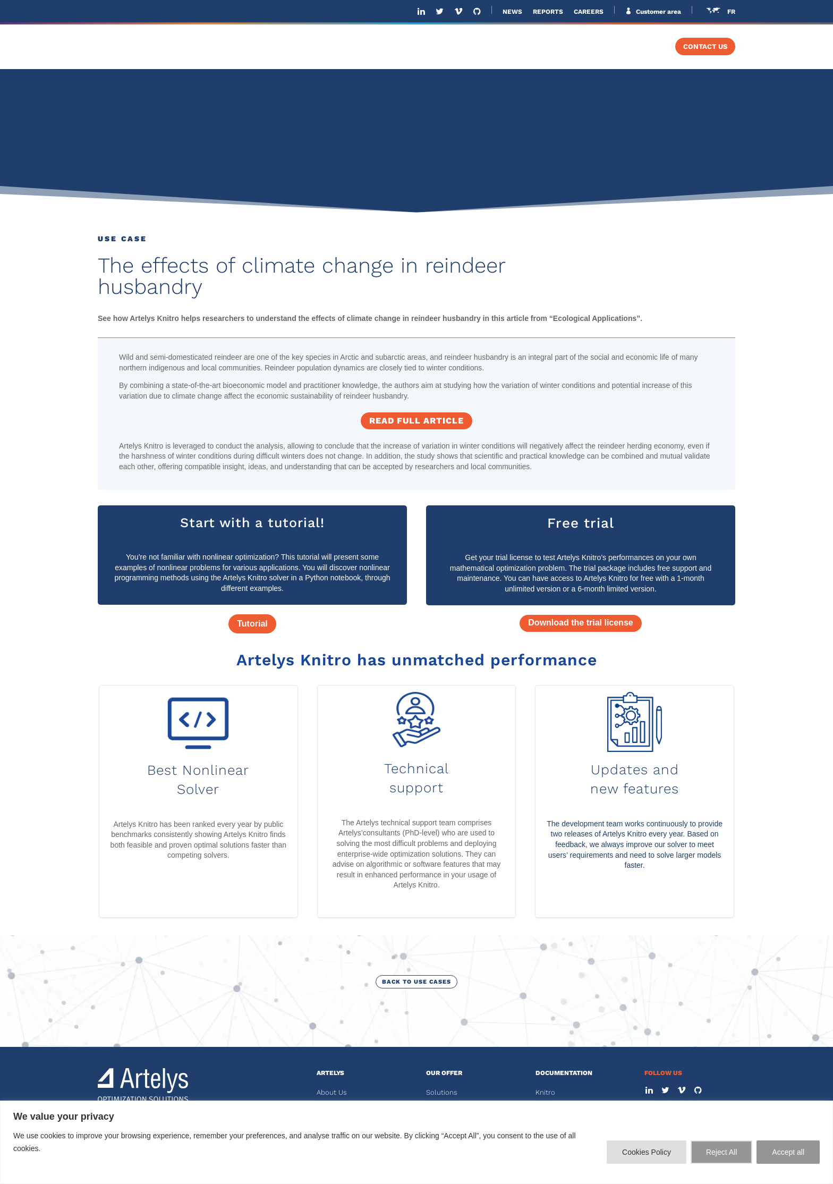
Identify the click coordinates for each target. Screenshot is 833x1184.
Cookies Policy (646, 1152)
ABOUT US (366, 46)
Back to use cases (416, 981)
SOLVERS (568, 46)
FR (731, 12)
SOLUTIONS (427, 46)
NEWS (512, 12)
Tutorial (252, 623)
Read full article (416, 421)
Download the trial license (580, 622)
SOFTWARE (500, 46)
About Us (332, 1092)
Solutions (441, 1092)
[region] (416, 1142)
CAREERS (589, 12)
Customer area (657, 11)
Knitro (545, 1092)
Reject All (721, 1152)
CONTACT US (705, 46)
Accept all (788, 1152)
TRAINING (635, 46)
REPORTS (548, 12)
